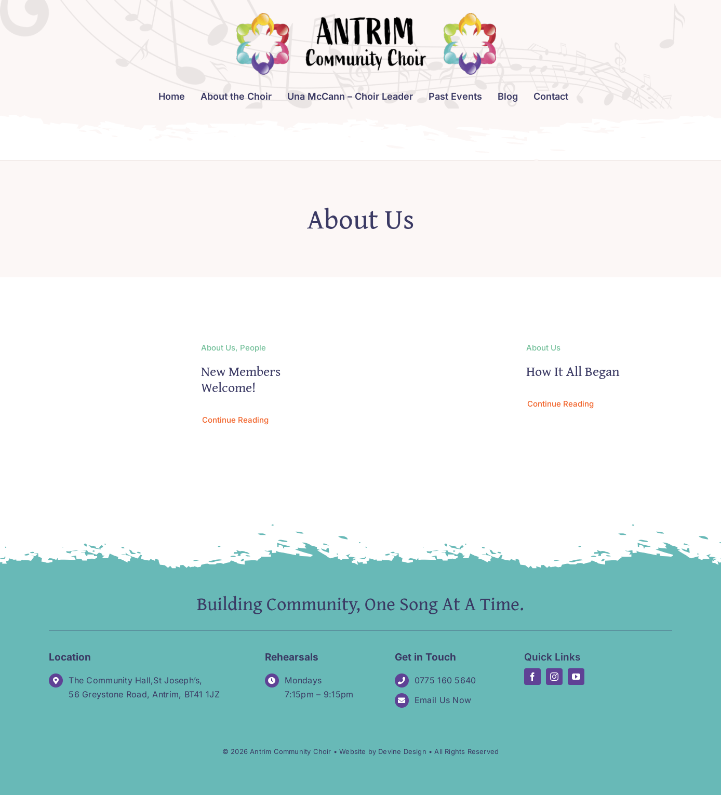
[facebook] (532, 676)
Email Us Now (443, 700)
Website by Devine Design (382, 751)
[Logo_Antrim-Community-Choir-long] (366, 17)
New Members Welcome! (241, 379)
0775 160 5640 (445, 680)
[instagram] (554, 676)
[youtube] (576, 676)
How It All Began (573, 371)
